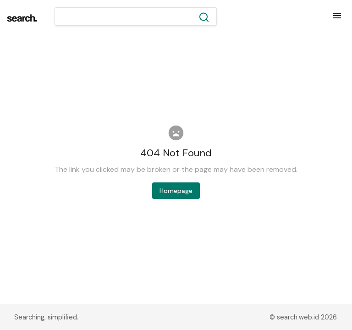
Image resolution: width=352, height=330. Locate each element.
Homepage (176, 191)
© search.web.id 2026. (304, 317)
